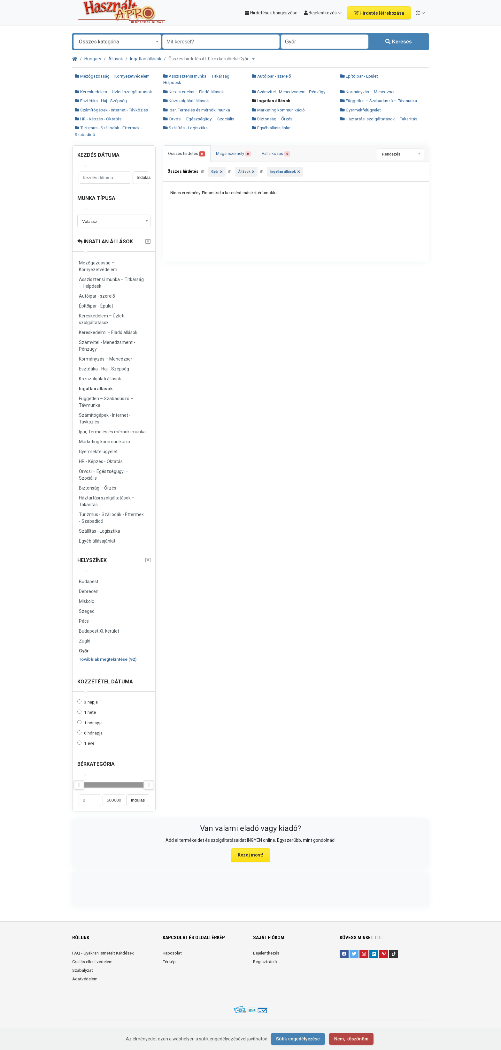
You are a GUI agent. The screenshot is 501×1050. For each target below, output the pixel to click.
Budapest (88, 581)
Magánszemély (233, 153)
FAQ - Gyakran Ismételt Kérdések (103, 952)
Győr (84, 650)
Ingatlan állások (145, 58)
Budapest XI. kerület (99, 631)
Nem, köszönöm (351, 1038)
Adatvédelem (84, 978)
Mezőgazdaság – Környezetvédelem (112, 76)
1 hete (90, 712)
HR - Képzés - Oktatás (98, 118)
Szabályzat (82, 970)
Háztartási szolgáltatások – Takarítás (378, 118)
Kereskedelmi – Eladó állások (193, 91)
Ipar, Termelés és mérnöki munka (196, 109)
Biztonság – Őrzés (272, 118)
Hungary (92, 58)
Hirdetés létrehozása (379, 13)
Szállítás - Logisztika (185, 127)
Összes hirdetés (186, 153)
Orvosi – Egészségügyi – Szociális (198, 118)
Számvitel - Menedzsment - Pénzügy (288, 91)
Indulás (143, 177)
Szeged (87, 611)
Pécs (84, 621)
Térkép (169, 961)
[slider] (78, 784)
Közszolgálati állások (186, 100)
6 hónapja (93, 732)
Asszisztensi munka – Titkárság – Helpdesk (111, 283)
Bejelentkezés (266, 952)
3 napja (91, 701)
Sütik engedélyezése (298, 1038)
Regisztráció (265, 961)
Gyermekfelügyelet (360, 109)
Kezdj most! (250, 854)
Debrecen (88, 591)
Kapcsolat (172, 952)
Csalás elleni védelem (92, 961)
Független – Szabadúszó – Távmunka (378, 100)
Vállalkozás (276, 153)
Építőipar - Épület (359, 76)
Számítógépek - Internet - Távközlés (111, 109)
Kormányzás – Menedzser (367, 91)
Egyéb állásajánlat (271, 127)
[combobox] (117, 41)
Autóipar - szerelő (271, 76)
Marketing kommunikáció (278, 109)
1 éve (89, 743)
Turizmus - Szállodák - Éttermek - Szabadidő (111, 518)
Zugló (84, 640)
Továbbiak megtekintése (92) (107, 659)
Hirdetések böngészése (271, 12)
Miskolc (86, 601)
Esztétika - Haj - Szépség (101, 100)
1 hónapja (93, 722)
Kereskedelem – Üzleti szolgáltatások (113, 91)
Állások (115, 58)
